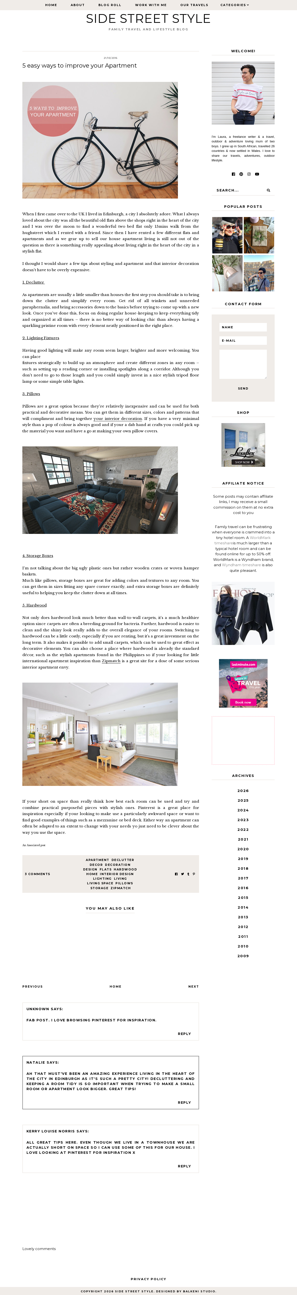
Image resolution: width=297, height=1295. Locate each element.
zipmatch (121, 888)
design (90, 869)
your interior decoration (118, 418)
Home (51, 5)
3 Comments (37, 874)
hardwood (125, 869)
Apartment (97, 860)
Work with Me (151, 5)
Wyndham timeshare (241, 565)
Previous (32, 986)
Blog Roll (110, 5)
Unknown (37, 1009)
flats (106, 869)
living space (100, 883)
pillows (124, 883)
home (92, 874)
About (78, 5)
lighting (102, 878)
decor (96, 865)
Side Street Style (148, 18)
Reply (184, 1034)
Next (193, 986)
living (120, 878)
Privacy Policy (148, 1279)
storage (99, 888)
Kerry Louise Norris (50, 1131)
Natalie (35, 1062)
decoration (118, 865)
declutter (123, 860)
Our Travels (194, 5)
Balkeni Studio (199, 1291)
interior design (117, 874)
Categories (233, 5)
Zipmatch (111, 661)
